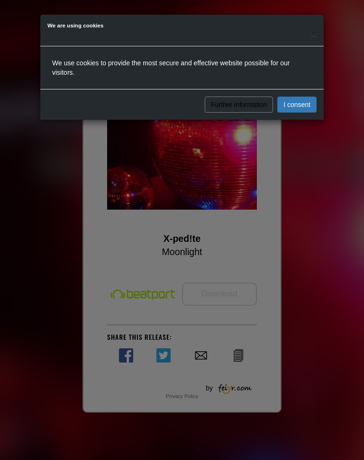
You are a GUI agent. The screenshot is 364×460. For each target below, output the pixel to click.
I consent (296, 104)
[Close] (314, 34)
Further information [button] (239, 104)
